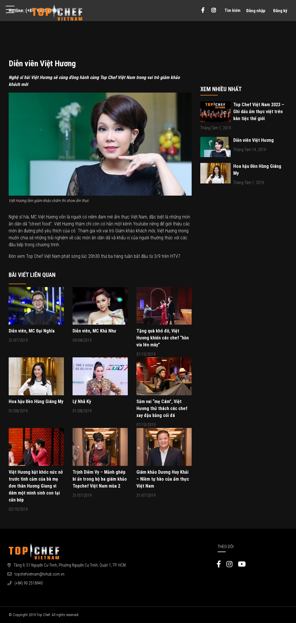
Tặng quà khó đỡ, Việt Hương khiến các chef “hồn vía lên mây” (162, 338)
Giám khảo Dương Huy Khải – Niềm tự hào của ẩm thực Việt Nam (162, 479)
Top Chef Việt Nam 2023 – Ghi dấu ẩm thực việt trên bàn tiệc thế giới (258, 111)
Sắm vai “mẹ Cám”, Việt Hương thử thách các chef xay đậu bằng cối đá (161, 408)
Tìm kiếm (232, 10)
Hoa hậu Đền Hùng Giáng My (36, 401)
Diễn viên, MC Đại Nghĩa (32, 331)
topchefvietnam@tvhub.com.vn (39, 574)
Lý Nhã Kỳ (82, 401)
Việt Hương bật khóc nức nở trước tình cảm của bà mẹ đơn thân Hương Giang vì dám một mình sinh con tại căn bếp (36, 486)
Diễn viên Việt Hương (253, 140)
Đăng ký (280, 10)
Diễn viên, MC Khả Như (94, 331)
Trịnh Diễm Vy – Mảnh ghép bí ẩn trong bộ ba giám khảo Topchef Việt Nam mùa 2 (100, 479)
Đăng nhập (255, 10)
